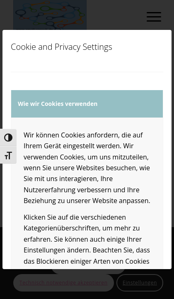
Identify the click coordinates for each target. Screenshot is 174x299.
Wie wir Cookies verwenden (57, 104)
